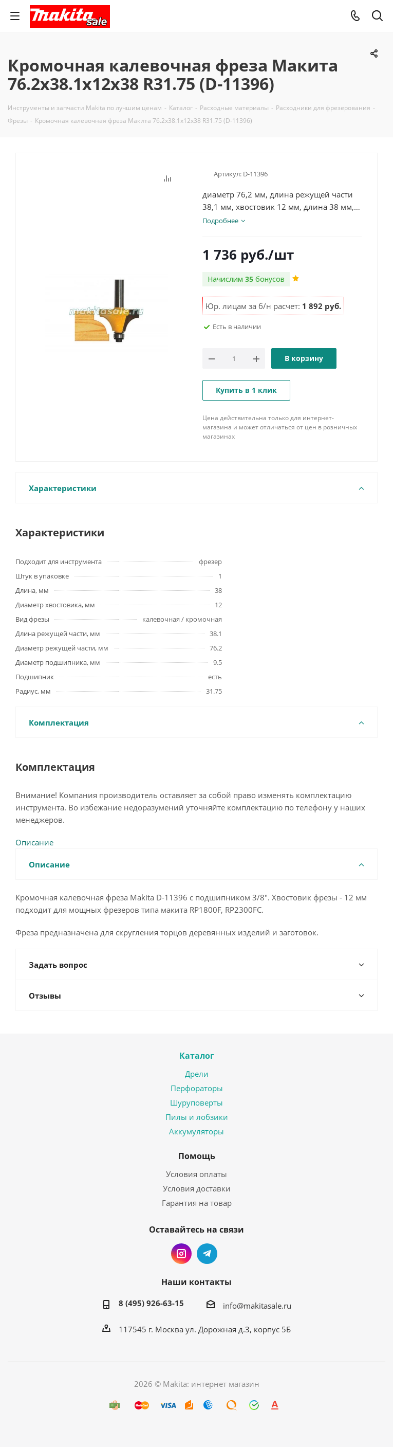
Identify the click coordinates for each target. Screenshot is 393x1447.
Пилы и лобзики (196, 1117)
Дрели (197, 1074)
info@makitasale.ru (257, 1305)
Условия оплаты (196, 1174)
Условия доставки (197, 1188)
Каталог (196, 1055)
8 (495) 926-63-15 (151, 1303)
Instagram (181, 1253)
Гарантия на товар (197, 1203)
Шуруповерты (196, 1102)
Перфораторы (197, 1088)
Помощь (196, 1156)
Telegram (207, 1253)
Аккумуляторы (196, 1131)
